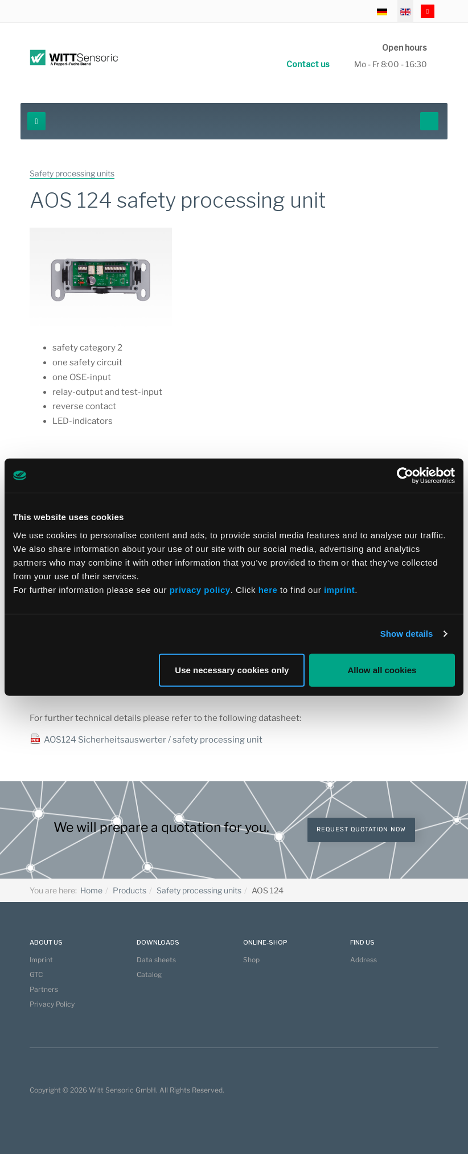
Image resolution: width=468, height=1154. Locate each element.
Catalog (149, 974)
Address (363, 959)
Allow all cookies (382, 669)
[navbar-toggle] (36, 121)
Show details (406, 633)
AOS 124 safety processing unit (178, 200)
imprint (339, 589)
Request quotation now (361, 829)
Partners (44, 989)
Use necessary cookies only (232, 669)
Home (91, 890)
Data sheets (156, 959)
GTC (36, 974)
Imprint (41, 959)
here (269, 589)
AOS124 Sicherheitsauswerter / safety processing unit (153, 740)
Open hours (404, 47)
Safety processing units (199, 890)
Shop (251, 959)
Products (129, 890)
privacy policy (200, 589)
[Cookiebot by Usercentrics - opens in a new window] (405, 475)
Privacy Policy (52, 1004)
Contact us (308, 64)
